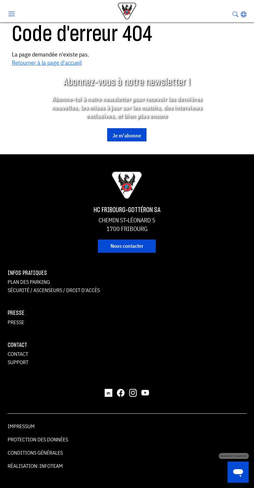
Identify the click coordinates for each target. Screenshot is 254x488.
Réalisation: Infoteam (35, 466)
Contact (18, 354)
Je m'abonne (126, 135)
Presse (16, 322)
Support (18, 362)
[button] (243, 14)
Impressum (21, 426)
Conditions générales (35, 452)
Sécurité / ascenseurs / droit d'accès (54, 290)
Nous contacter (127, 246)
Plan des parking (29, 282)
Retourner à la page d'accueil (47, 62)
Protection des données (38, 439)
